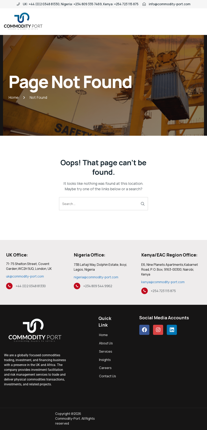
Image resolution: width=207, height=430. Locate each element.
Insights (105, 359)
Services (105, 351)
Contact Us (107, 376)
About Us (106, 343)
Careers (105, 368)
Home (103, 335)
